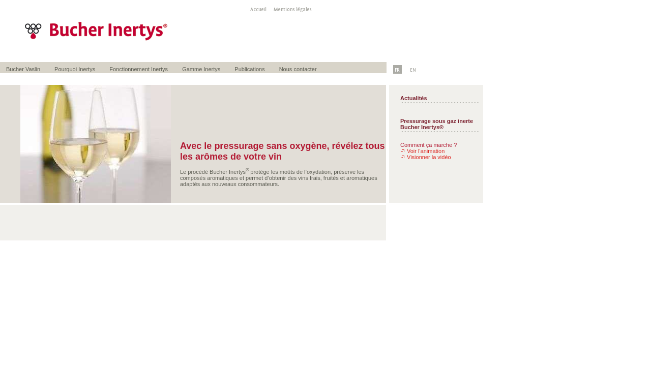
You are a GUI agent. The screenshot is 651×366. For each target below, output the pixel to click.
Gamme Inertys (201, 69)
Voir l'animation (426, 151)
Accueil (255, 9)
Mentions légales (289, 9)
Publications (249, 69)
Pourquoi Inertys (74, 69)
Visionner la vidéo (429, 157)
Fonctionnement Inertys (138, 69)
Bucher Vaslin (23, 69)
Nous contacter (298, 69)
